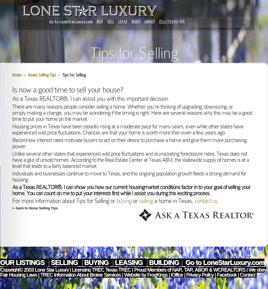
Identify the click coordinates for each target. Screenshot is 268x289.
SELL (110, 22)
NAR (176, 270)
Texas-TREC (118, 270)
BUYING (97, 262)
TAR (188, 270)
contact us (206, 200)
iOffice (177, 275)
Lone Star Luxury (52, 270)
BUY (100, 22)
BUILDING (164, 262)
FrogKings (156, 275)
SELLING (65, 262)
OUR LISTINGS (23, 262)
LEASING (129, 262)
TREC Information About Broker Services (80, 275)
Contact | (248, 275)
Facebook (226, 275)
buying (124, 200)
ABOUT (149, 22)
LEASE (122, 22)
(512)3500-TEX (172, 22)
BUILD (136, 22)
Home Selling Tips (42, 75)
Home (16, 75)
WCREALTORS (228, 270)
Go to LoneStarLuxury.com (71, 22)
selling (146, 200)
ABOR (201, 270)
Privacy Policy (200, 275)
